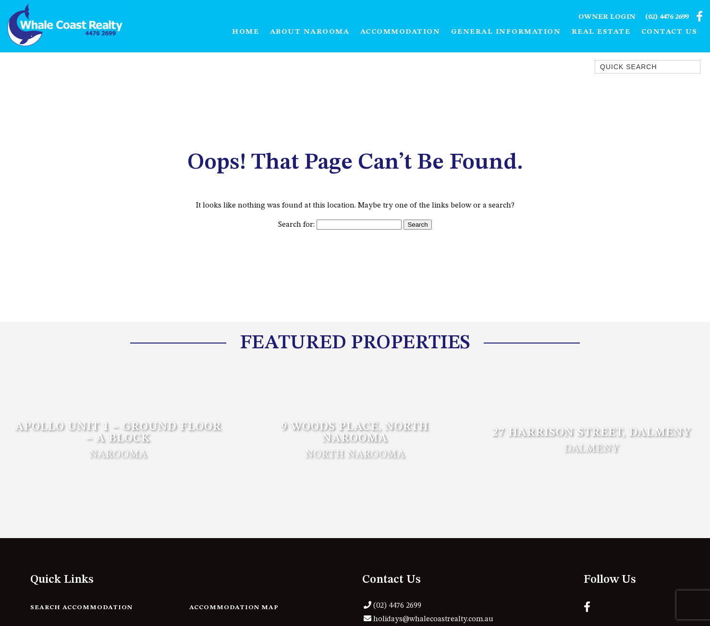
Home (245, 32)
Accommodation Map (234, 607)
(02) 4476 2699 (666, 17)
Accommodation (400, 32)
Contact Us (669, 32)
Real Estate (601, 32)
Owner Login (607, 17)
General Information (506, 32)
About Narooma (310, 32)
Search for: (296, 225)
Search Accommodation (81, 607)
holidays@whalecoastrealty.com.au (433, 619)
